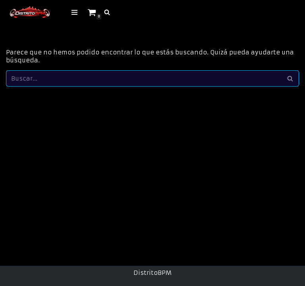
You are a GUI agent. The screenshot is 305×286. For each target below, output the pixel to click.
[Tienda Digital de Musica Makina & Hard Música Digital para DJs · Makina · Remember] (30, 12)
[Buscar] (107, 12)
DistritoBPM (152, 272)
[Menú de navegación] (74, 12)
